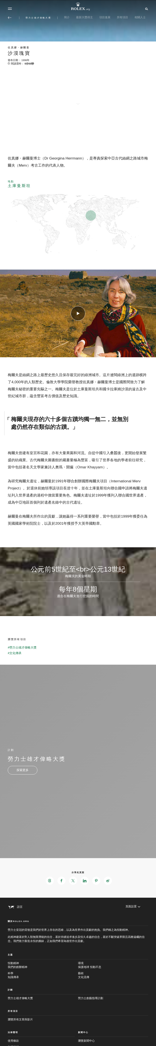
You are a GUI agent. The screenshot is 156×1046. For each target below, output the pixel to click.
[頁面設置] (132, 906)
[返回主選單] (9, 17)
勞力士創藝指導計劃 (90, 998)
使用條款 (13, 1040)
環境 (113, 965)
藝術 (113, 975)
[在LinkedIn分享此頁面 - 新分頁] (85, 881)
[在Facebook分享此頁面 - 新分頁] (61, 881)
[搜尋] (146, 9)
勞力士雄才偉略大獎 (20, 998)
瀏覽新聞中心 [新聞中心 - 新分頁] (86, 1040)
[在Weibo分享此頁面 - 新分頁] (108, 881)
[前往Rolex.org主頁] (78, 6)
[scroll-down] (78, 100)
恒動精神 (43, 965)
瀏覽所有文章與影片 (20, 1019)
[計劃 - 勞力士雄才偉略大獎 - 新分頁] (22, 770)
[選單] (10, 9)
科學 (43, 975)
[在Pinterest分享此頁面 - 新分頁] (96, 881)
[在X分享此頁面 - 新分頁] (73, 881)
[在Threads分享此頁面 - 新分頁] (50, 881)
